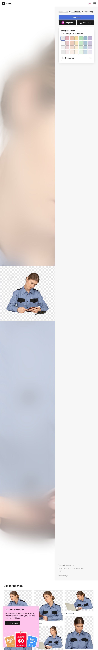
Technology (76, 11)
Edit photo (67, 22)
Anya (66, 576)
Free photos (63, 11)
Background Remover (75, 33)
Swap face (85, 22)
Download (77, 17)
